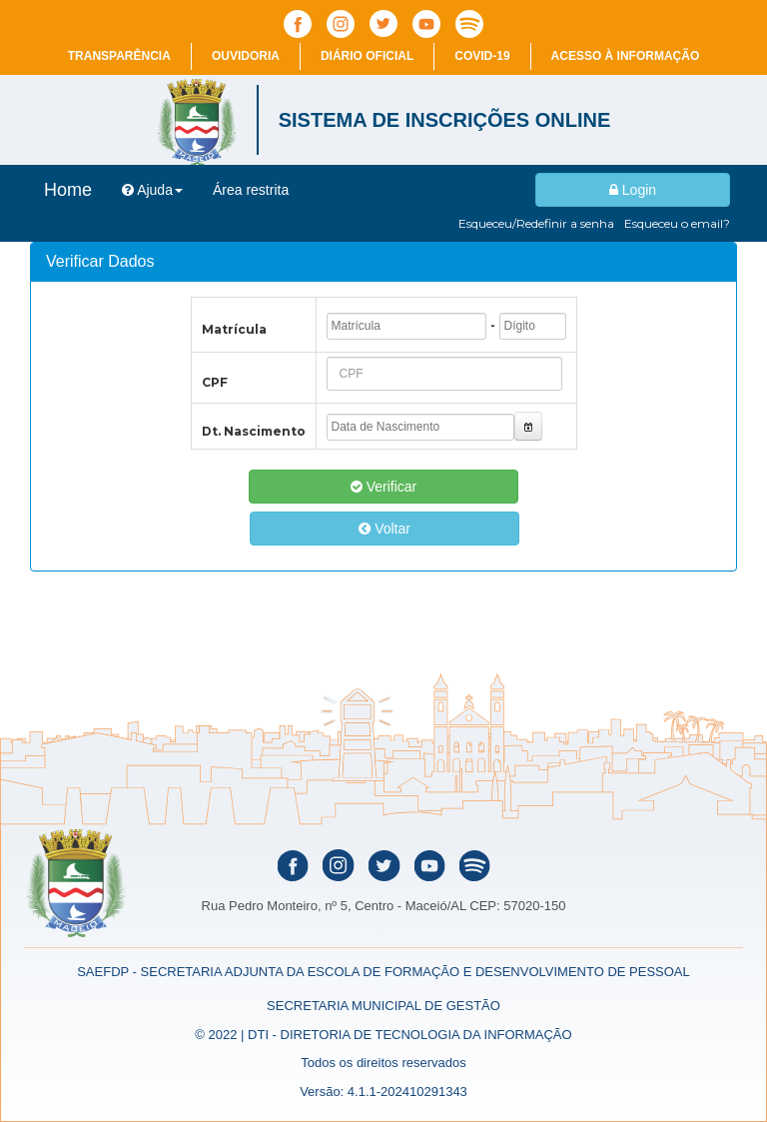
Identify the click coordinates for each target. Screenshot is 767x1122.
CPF (215, 382)
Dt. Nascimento (254, 431)
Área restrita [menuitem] (251, 190)
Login (632, 190)
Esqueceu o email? (677, 223)
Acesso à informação (625, 56)
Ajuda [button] (152, 190)
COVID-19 (481, 56)
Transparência (119, 56)
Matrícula (234, 329)
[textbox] (406, 326)
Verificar (383, 487)
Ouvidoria (246, 56)
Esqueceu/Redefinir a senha (536, 223)
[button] (528, 426)
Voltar (384, 529)
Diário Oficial (367, 56)
